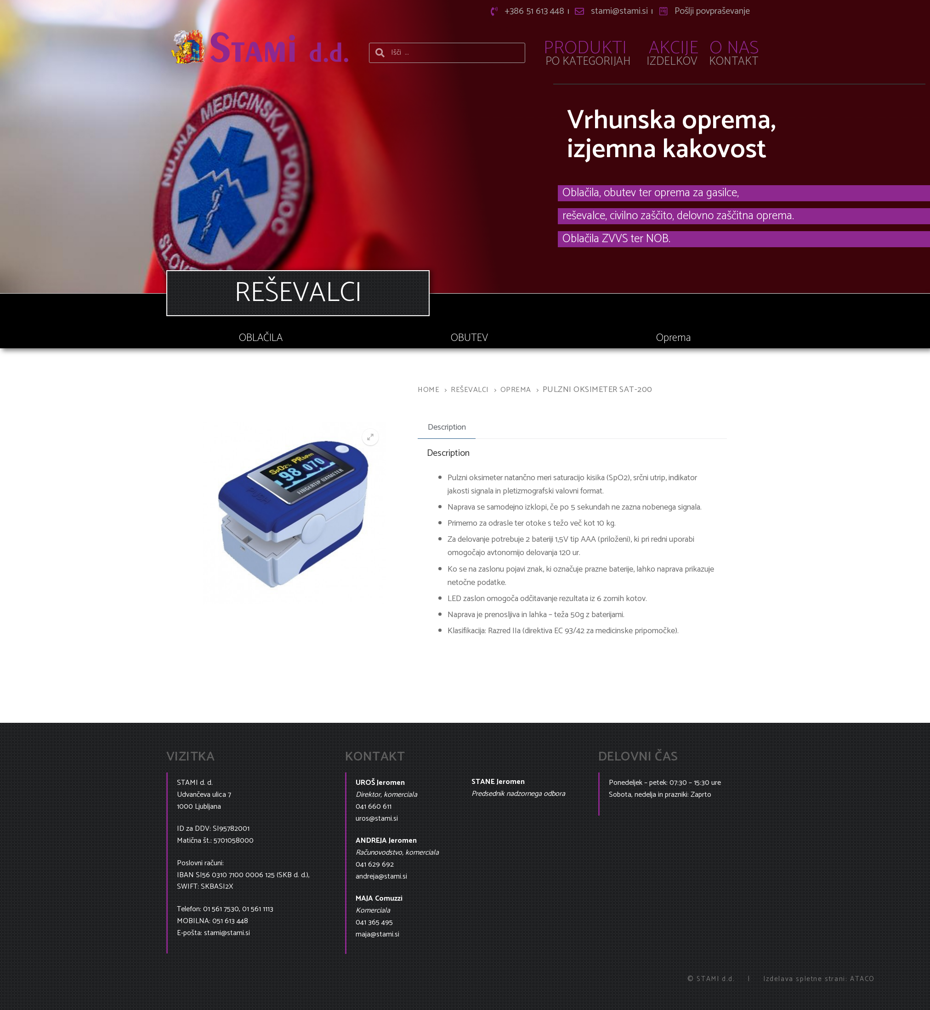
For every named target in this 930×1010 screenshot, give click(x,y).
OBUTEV (469, 337)
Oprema (673, 337)
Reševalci (470, 390)
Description (447, 427)
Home (428, 390)
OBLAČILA (261, 337)
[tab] (447, 428)
